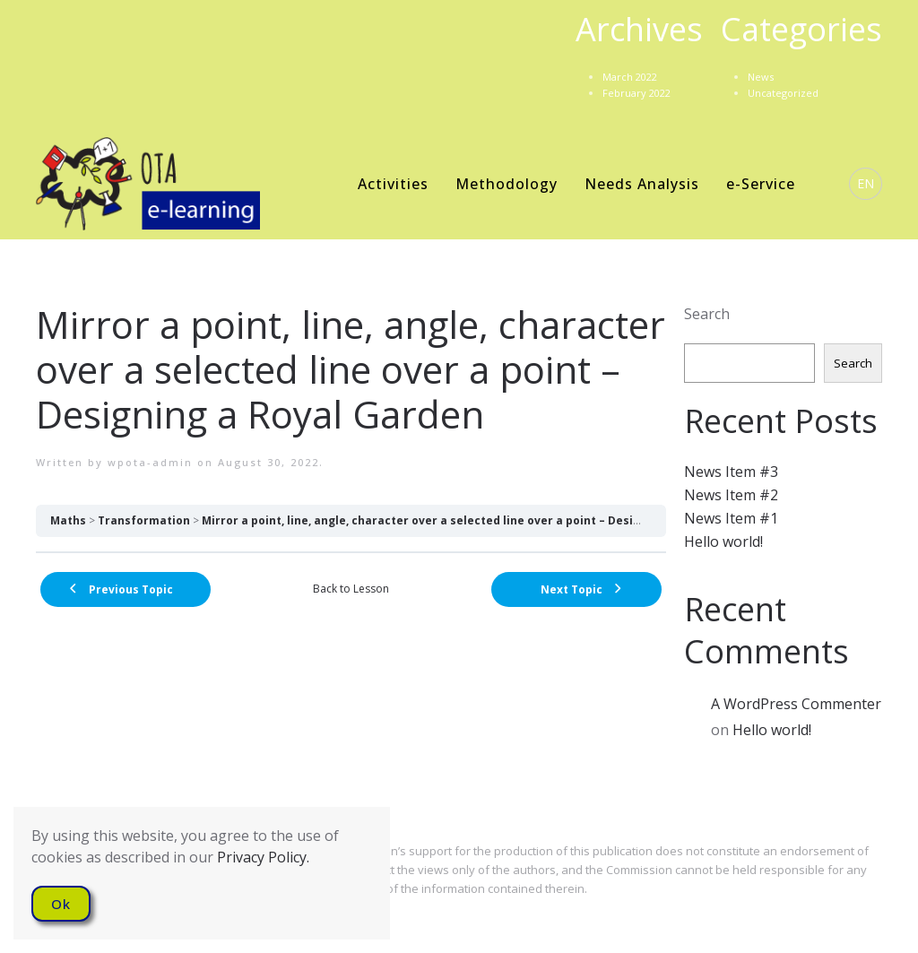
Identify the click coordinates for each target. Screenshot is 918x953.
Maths (68, 520)
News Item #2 (731, 495)
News (761, 76)
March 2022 (629, 76)
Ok (61, 904)
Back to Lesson (351, 588)
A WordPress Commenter (796, 704)
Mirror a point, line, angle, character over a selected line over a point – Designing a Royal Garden (478, 520)
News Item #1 (731, 518)
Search (707, 314)
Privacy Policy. (263, 857)
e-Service (760, 184)
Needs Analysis (642, 184)
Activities (393, 184)
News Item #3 (731, 471)
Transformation (144, 520)
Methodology (506, 184)
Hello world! (723, 541)
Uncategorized (783, 93)
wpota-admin (150, 462)
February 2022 (636, 93)
